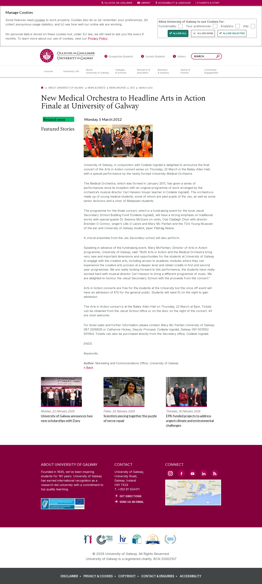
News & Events (97, 87)
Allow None (205, 33)
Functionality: (167, 26)
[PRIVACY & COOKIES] (100, 576)
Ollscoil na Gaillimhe (118, 2)
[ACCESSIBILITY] (190, 576)
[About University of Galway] (97, 71)
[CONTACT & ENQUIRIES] (160, 576)
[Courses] (50, 71)
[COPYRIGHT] (129, 576)
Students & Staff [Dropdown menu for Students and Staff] (208, 2)
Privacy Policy (97, 38)
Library (145, 2)
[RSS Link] (214, 473)
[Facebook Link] (181, 473)
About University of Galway (66, 87)
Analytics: (227, 26)
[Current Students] (153, 57)
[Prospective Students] (118, 57)
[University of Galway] (67, 55)
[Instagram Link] (170, 473)
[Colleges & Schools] (123, 71)
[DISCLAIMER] (72, 576)
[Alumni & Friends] (189, 71)
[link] (88, 539)
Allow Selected (234, 33)
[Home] (42, 87)
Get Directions (131, 496)
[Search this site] (218, 56)
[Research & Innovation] (144, 71)
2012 (132, 87)
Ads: (246, 26)
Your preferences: (198, 26)
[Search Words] (206, 56)
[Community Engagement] (211, 71)
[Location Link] (193, 503)
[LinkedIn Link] (203, 473)
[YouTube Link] (192, 473)
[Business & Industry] (166, 71)
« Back (88, 367)
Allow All (180, 33)
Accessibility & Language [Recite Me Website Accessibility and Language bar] (172, 3)
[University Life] (71, 71)
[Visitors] (179, 57)
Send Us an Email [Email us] (132, 501)
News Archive (117, 87)
